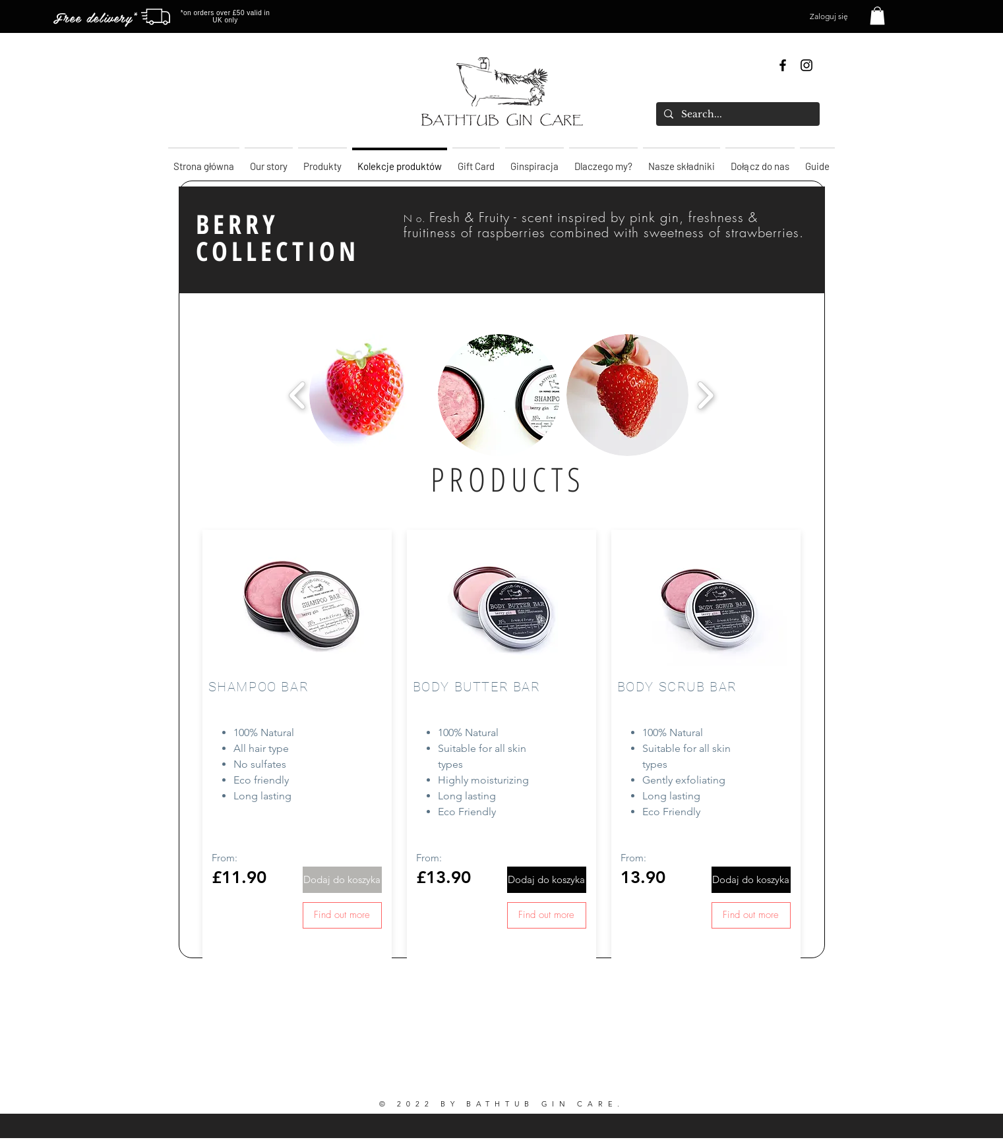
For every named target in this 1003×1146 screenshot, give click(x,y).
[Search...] (736, 114)
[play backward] (298, 395)
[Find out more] (342, 915)
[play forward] (705, 395)
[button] (877, 15)
